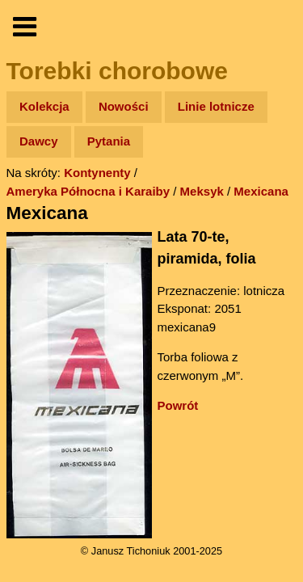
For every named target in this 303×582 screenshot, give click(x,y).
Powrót (178, 405)
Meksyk (202, 191)
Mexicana (261, 191)
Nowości (124, 106)
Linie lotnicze (216, 106)
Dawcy (38, 141)
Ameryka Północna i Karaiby (88, 191)
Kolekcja (44, 106)
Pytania (108, 141)
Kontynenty (97, 172)
